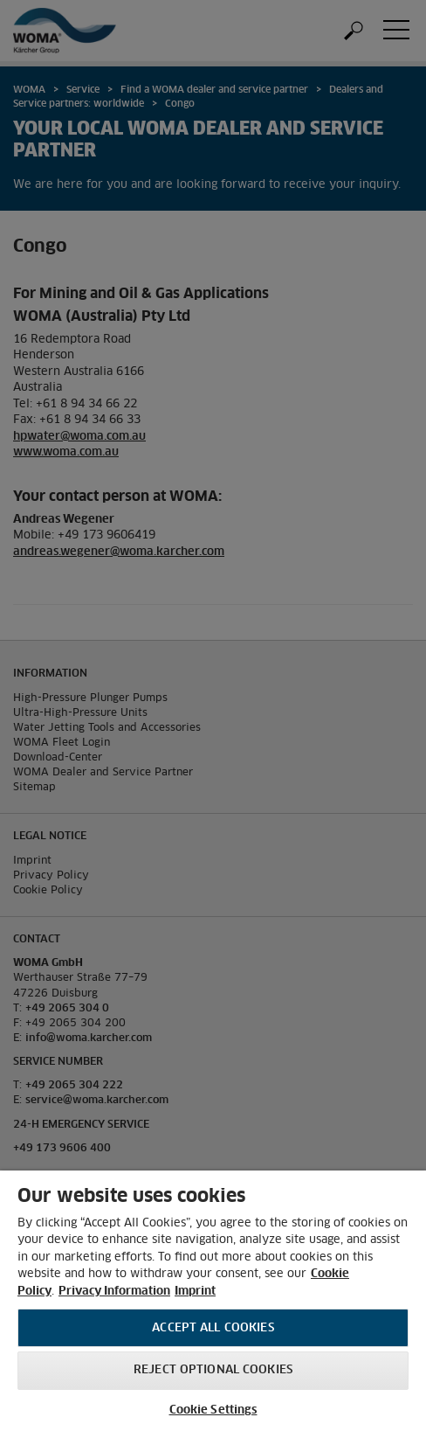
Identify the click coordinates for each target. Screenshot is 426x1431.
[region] (213, 1301)
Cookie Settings (213, 1410)
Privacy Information (114, 1291)
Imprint (195, 1291)
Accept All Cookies (212, 1328)
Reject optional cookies (213, 1370)
